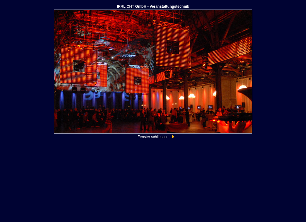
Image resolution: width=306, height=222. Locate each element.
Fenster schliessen (152, 137)
